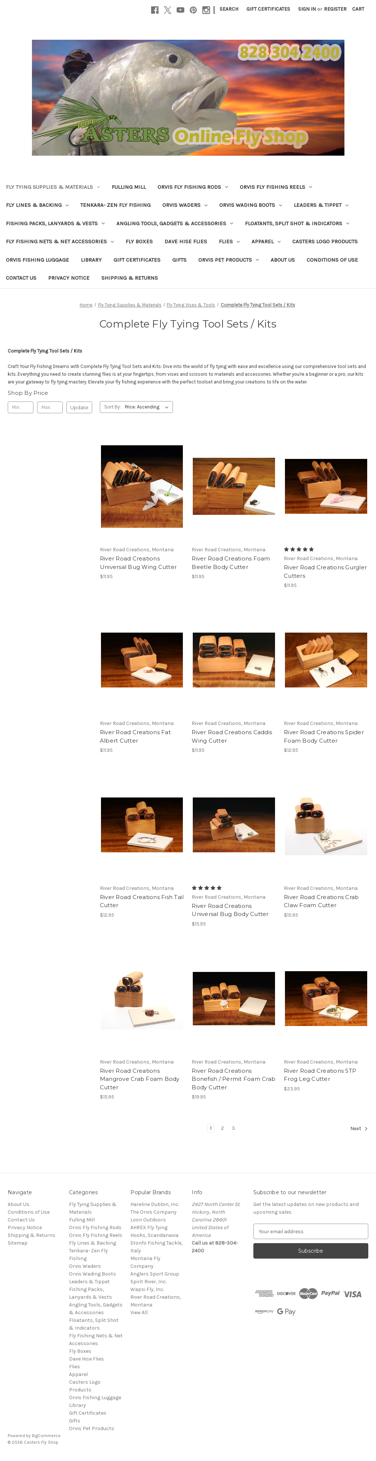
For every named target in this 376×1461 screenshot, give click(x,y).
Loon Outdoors (148, 1220)
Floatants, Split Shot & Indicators (297, 223)
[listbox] (148, 407)
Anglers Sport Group (154, 1274)
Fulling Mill (129, 187)
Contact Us (21, 278)
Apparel (266, 241)
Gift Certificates (268, 9)
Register (335, 9)
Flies (229, 241)
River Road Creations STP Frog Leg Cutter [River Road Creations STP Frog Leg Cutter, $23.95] (320, 1075)
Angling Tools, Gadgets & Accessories (174, 223)
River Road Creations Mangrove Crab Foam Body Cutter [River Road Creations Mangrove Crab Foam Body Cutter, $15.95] (140, 1079)
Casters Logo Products (325, 241)
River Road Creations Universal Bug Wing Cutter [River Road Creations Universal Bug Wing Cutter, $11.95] (138, 562)
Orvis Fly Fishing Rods (193, 187)
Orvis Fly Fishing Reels (276, 187)
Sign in (307, 9)
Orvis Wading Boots (250, 205)
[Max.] (50, 407)
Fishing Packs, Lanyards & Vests (55, 223)
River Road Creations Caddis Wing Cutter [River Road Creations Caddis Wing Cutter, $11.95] (232, 736)
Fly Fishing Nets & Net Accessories (60, 241)
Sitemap (18, 1243)
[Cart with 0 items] (358, 9)
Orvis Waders (184, 205)
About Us (283, 260)
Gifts (179, 260)
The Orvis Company (153, 1212)
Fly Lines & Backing (37, 205)
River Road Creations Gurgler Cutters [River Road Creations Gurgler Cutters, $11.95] (325, 571)
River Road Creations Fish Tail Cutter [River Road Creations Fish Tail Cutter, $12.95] (142, 901)
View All (139, 1312)
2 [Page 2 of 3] (222, 1128)
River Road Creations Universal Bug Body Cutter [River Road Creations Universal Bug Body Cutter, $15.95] (230, 910)
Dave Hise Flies (185, 241)
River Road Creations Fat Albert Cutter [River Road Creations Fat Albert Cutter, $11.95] (135, 736)
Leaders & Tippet (321, 205)
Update (79, 407)
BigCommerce (46, 1435)
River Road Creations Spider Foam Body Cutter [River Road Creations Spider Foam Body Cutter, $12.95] (324, 736)
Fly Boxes (139, 241)
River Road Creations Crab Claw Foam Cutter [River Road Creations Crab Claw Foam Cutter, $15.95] (321, 901)
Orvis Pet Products (228, 260)
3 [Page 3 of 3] (233, 1128)
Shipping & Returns (129, 278)
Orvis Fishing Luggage (37, 260)
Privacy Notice (69, 278)
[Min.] (20, 407)
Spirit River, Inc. (148, 1281)
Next (359, 1128)
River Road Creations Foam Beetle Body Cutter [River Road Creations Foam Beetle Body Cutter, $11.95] (231, 562)
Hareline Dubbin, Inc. (154, 1204)
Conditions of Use (332, 260)
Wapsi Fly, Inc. (147, 1289)
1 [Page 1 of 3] (211, 1128)
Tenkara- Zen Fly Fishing (115, 205)
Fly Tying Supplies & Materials (53, 187)
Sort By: (112, 407)
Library (91, 260)
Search (229, 9)
